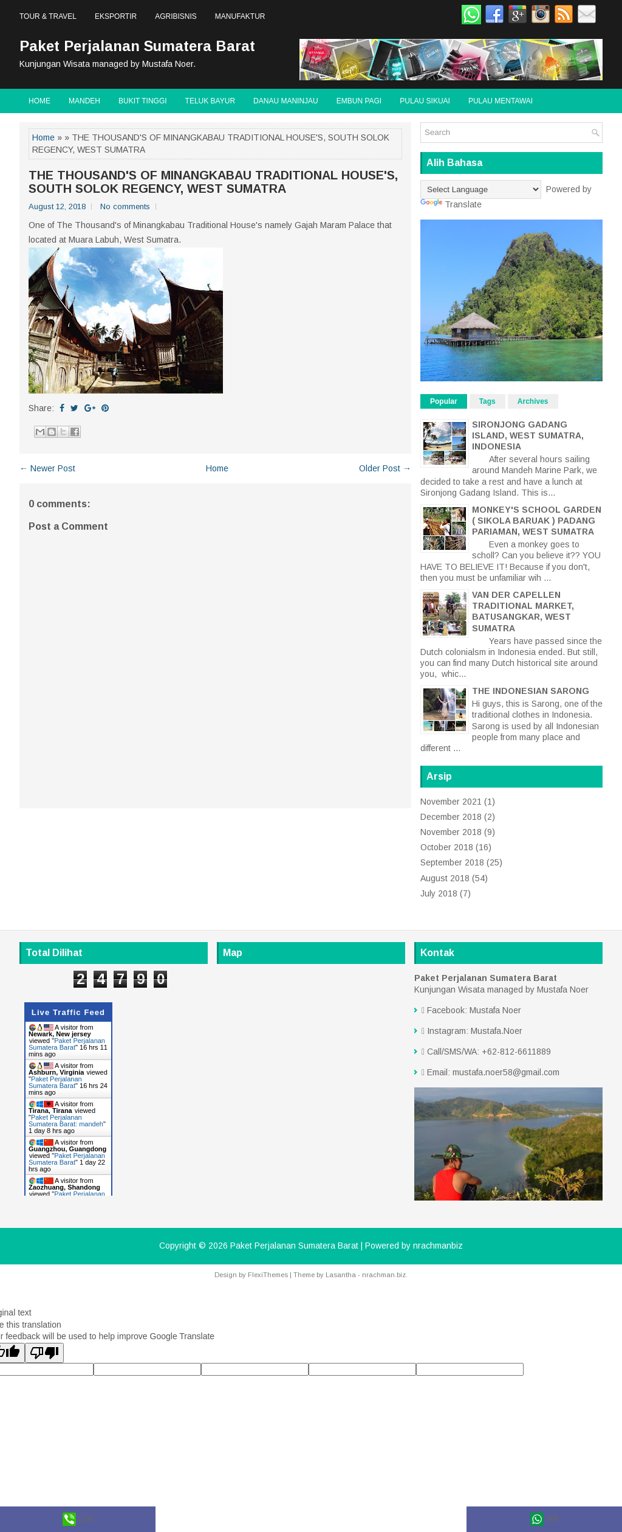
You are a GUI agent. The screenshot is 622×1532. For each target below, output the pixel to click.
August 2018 (445, 878)
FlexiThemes (268, 1274)
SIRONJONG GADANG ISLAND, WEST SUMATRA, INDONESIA (528, 435)
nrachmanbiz (438, 1245)
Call (78, 1519)
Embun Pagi (359, 101)
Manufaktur (240, 16)
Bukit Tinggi (142, 101)
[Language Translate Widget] (480, 189)
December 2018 (451, 817)
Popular (443, 401)
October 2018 (446, 847)
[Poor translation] (44, 1353)
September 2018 (452, 862)
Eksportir (116, 16)
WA (544, 1519)
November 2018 (451, 832)
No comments (125, 206)
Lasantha (341, 1274)
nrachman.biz (384, 1274)
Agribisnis (176, 16)
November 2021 (451, 801)
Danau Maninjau (285, 101)
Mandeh (84, 101)
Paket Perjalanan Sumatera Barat (137, 46)
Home (39, 101)
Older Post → (385, 468)
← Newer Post (47, 468)
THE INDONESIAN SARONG (530, 691)
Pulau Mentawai (500, 101)
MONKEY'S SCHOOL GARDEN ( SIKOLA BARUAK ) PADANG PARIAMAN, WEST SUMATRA (536, 520)
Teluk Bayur (210, 101)
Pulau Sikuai (425, 101)
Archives (533, 401)
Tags (487, 401)
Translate (451, 204)
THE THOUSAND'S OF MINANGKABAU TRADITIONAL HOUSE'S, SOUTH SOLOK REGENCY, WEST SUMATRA (213, 181)
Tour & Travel (48, 16)
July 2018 (438, 893)
